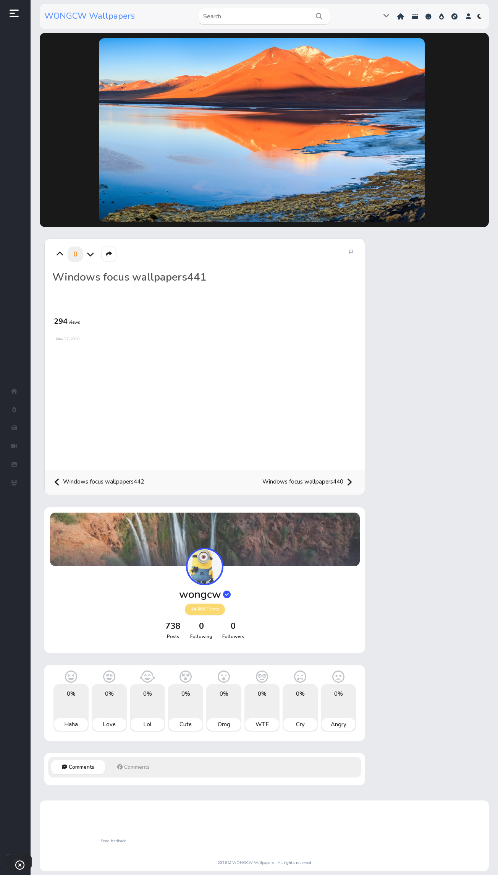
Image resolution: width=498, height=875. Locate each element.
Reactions (428, 16)
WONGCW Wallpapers (89, 16)
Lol (147, 724)
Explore (454, 16)
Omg (224, 724)
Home (400, 16)
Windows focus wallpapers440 (307, 482)
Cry (300, 724)
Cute (185, 724)
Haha (71, 724)
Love (109, 724)
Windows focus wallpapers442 (99, 482)
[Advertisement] (204, 402)
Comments (78, 767)
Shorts (415, 16)
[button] (468, 16)
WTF (262, 724)
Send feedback (113, 841)
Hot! (441, 16)
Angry (338, 724)
